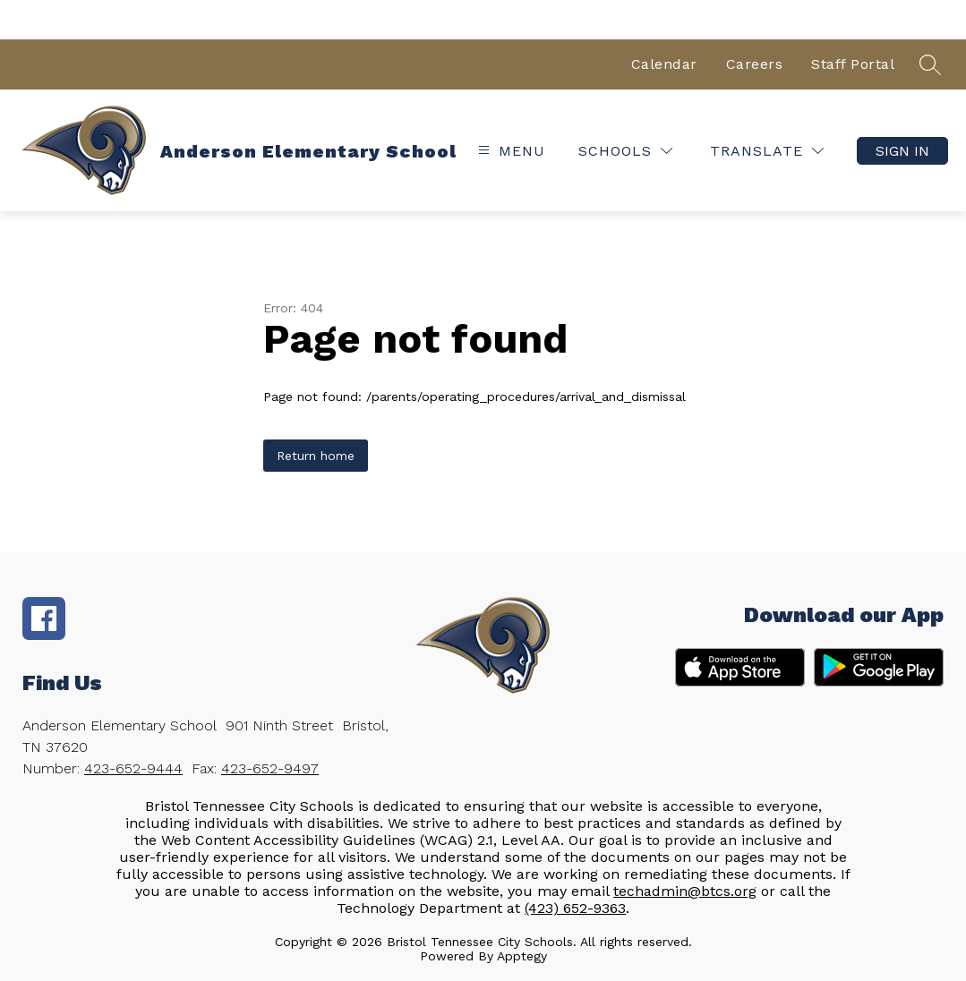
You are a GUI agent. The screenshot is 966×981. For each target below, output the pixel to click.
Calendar (664, 64)
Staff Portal (852, 64)
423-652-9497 (270, 768)
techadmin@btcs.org (685, 891)
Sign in (902, 150)
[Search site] (930, 64)
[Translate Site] (766, 151)
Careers (754, 64)
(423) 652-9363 (575, 908)
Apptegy (522, 956)
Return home (316, 455)
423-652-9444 (133, 768)
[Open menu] (509, 151)
